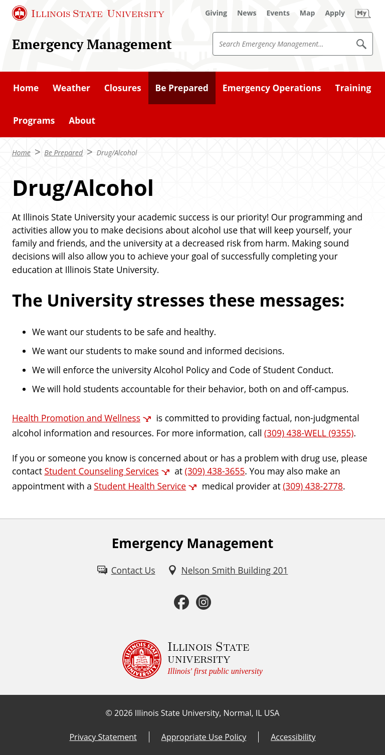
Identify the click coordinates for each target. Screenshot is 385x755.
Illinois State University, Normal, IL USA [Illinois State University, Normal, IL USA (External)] (207, 712)
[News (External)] (247, 13)
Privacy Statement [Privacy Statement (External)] (102, 736)
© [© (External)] (109, 712)
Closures (122, 88)
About (82, 120)
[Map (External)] (307, 13)
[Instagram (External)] (203, 602)
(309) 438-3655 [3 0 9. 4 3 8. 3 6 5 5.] (215, 471)
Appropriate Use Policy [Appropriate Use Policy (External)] (203, 736)
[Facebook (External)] (181, 602)
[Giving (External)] (216, 13)
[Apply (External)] (335, 13)
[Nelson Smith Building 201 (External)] (227, 570)
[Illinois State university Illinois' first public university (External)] (192, 659)
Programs (34, 120)
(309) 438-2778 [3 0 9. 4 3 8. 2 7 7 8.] (313, 486)
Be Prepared (182, 88)
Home (26, 88)
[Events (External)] (278, 13)
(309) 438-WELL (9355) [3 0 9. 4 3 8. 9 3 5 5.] (308, 433)
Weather (71, 88)
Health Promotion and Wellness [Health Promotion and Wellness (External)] (76, 418)
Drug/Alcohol (117, 152)
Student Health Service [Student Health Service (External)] (140, 486)
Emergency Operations (272, 88)
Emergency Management (92, 44)
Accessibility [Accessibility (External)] (293, 736)
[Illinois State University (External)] (88, 13)
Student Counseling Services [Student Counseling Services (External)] (101, 471)
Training (353, 88)
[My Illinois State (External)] (363, 13)
